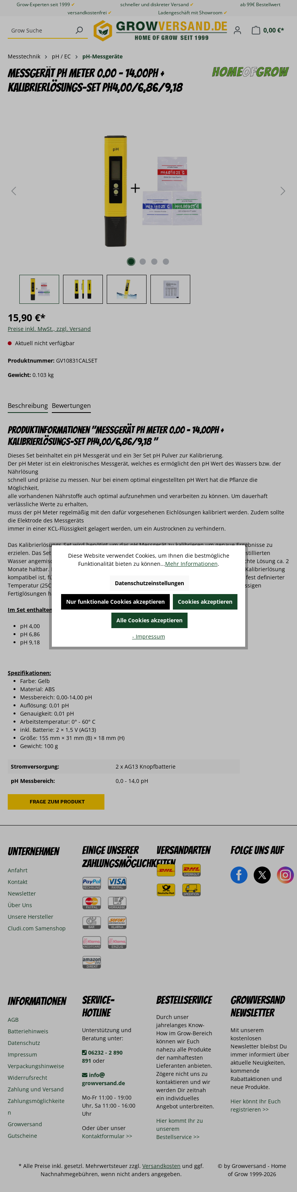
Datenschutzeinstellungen (149, 583)
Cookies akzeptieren (205, 601)
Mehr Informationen (191, 563)
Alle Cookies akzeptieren (149, 620)
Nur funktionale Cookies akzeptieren (115, 601)
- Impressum (148, 636)
